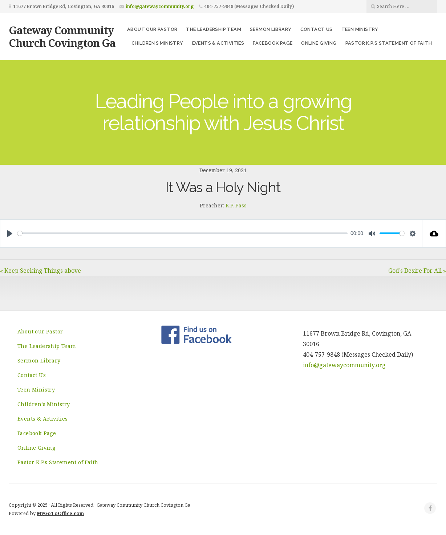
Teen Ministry (359, 29)
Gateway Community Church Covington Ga (62, 36)
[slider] (182, 233)
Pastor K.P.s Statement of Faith (388, 43)
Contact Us (316, 29)
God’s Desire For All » (417, 271)
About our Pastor (152, 29)
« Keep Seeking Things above (40, 271)
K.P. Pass (236, 205)
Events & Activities (218, 43)
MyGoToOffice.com (60, 513)
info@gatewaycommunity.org (160, 6)
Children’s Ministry (157, 43)
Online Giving (318, 43)
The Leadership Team (213, 29)
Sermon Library (271, 29)
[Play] (10, 233)
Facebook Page (272, 43)
